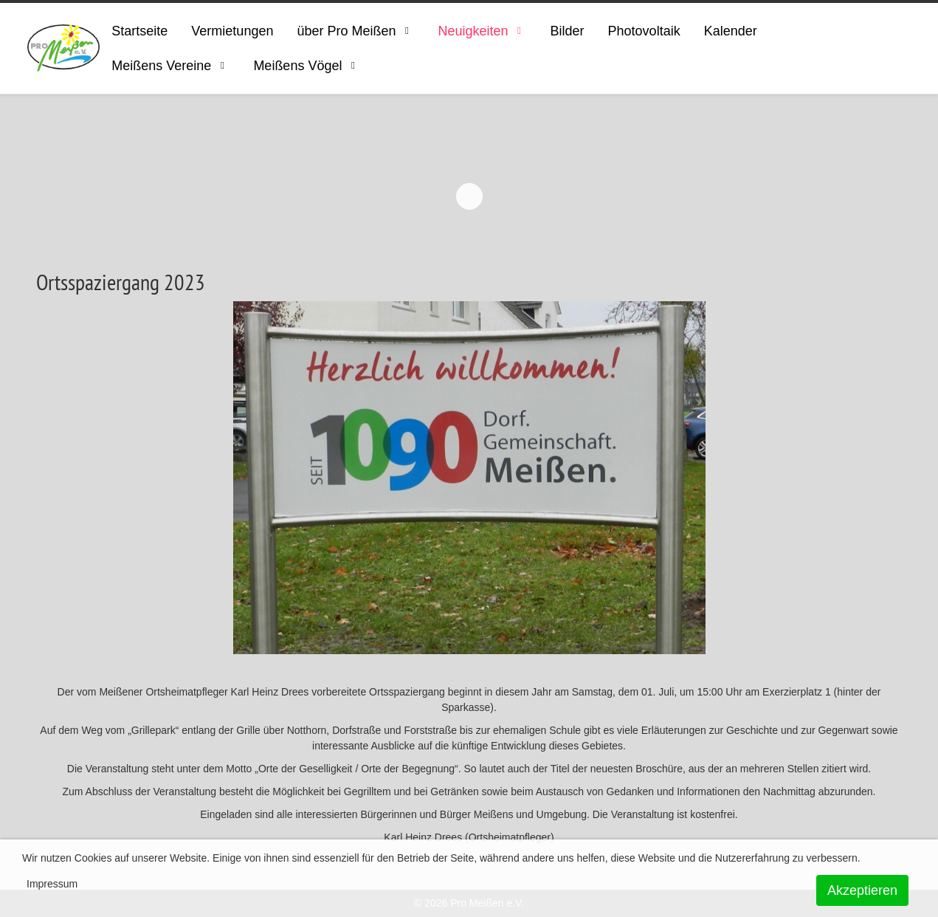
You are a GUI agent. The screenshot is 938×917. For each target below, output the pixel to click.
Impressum (52, 884)
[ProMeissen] (63, 48)
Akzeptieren (862, 890)
